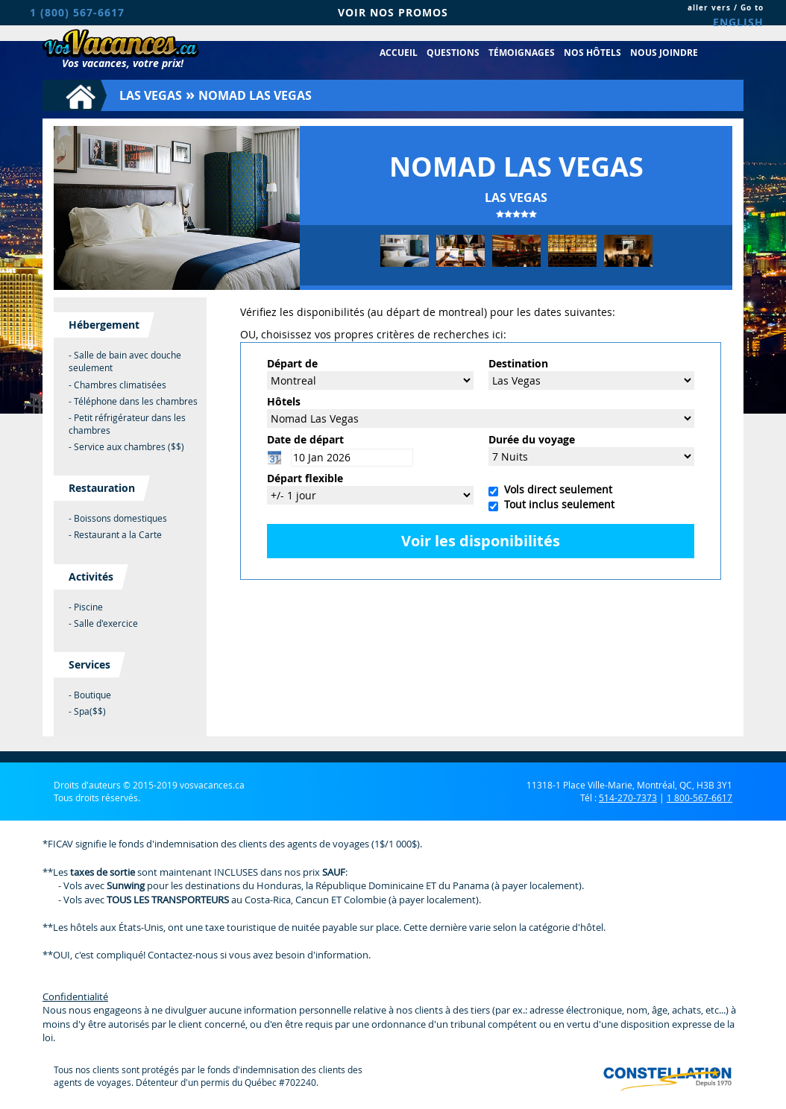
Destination (518, 363)
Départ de (292, 363)
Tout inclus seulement (556, 504)
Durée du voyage (531, 439)
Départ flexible (305, 478)
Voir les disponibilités (480, 541)
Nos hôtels (592, 52)
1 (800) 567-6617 (77, 12)
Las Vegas (150, 95)
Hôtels (284, 401)
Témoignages (521, 52)
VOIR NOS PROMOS (393, 12)
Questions (453, 52)
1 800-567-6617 (699, 797)
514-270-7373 (628, 797)
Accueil (399, 52)
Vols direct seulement (555, 489)
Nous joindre (664, 52)
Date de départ (305, 439)
